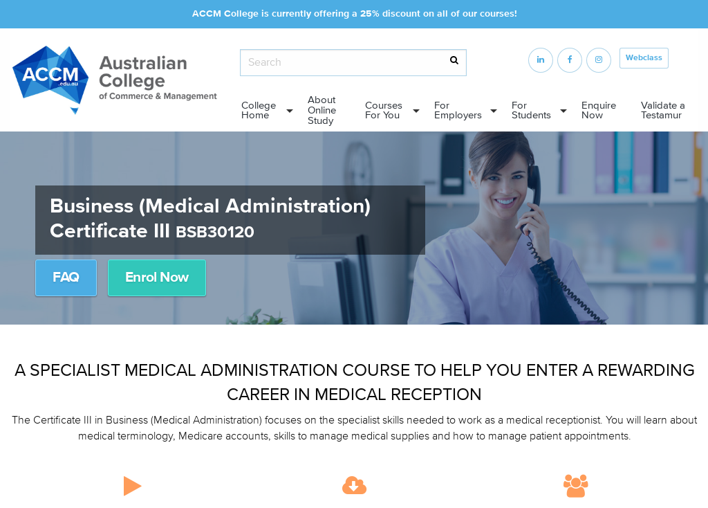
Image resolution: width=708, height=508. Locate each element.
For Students (531, 111)
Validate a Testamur (663, 111)
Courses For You (383, 111)
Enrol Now (157, 277)
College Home (258, 111)
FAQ (66, 277)
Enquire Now (598, 111)
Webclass (644, 58)
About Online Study (322, 110)
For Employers (458, 111)
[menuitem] (263, 111)
